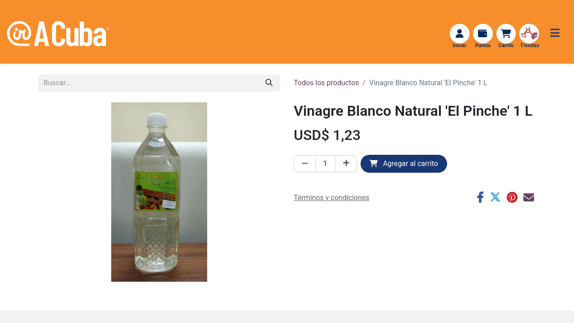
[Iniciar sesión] (457, 34)
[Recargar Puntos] (481, 34)
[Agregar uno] (346, 164)
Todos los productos (326, 83)
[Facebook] (480, 198)
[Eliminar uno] (305, 164)
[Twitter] (495, 198)
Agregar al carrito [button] (404, 164)
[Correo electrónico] (528, 198)
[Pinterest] (512, 198)
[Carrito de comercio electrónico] (505, 34)
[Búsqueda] (269, 83)
